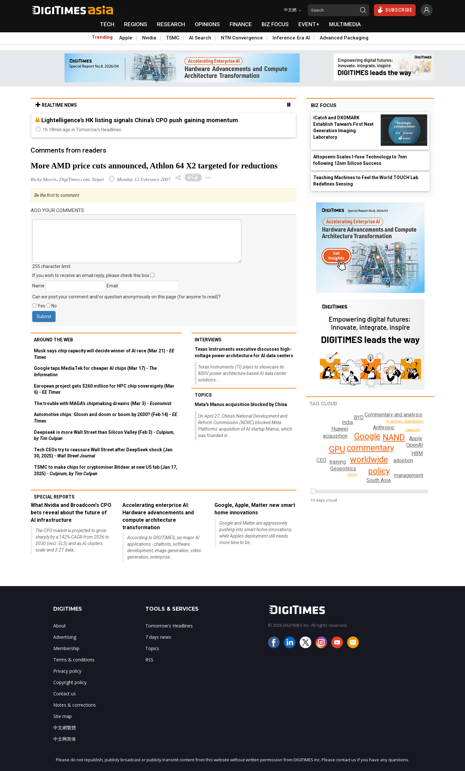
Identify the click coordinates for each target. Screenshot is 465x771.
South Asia (378, 480)
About (59, 626)
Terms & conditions (74, 660)
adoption (403, 460)
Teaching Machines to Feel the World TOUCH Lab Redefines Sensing (365, 181)
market (422, 468)
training (337, 462)
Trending (102, 37)
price (352, 474)
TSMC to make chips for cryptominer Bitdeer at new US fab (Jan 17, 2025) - (105, 470)
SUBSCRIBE (394, 9)
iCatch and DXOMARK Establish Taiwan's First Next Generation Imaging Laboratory (343, 127)
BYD (321, 460)
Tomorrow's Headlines (169, 626)
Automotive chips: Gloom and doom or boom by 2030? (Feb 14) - (105, 417)
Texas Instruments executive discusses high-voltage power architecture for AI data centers (244, 352)
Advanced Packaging (344, 38)
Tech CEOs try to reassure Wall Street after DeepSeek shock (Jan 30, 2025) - (103, 453)
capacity (416, 438)
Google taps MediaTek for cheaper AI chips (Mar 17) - (95, 371)
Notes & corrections (74, 705)
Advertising (64, 637)
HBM (417, 453)
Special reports (54, 496)
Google (367, 436)
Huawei (339, 429)
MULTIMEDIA (345, 24)
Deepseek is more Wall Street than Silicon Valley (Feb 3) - (104, 435)
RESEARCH (171, 24)
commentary (370, 448)
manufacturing (418, 423)
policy (378, 471)
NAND (393, 437)
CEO (315, 451)
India (347, 422)
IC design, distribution (405, 432)
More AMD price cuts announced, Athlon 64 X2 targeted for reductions (154, 165)
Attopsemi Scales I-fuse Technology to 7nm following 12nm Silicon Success (360, 160)
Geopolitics (343, 469)
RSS (149, 660)
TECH (107, 24)
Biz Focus (323, 105)
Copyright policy (70, 682)
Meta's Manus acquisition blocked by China (241, 404)
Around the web (53, 339)
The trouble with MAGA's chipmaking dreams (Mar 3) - (102, 403)
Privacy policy (67, 671)
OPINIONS (207, 24)
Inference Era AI (291, 38)
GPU (337, 449)
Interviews (208, 339)
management (407, 475)
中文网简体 (64, 739)
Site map (62, 716)
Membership (66, 648)
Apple (125, 38)
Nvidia (149, 38)
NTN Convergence (242, 38)
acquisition (335, 436)
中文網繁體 (64, 727)
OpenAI (415, 445)
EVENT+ (308, 24)
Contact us (64, 694)
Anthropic (383, 427)
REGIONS (135, 24)
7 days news (158, 637)
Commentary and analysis (392, 415)
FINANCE (241, 24)
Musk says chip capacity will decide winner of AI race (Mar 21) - (104, 354)
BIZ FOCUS (275, 24)
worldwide (369, 459)
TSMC (172, 38)
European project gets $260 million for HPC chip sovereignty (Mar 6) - (104, 389)
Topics (203, 395)
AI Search (200, 38)
